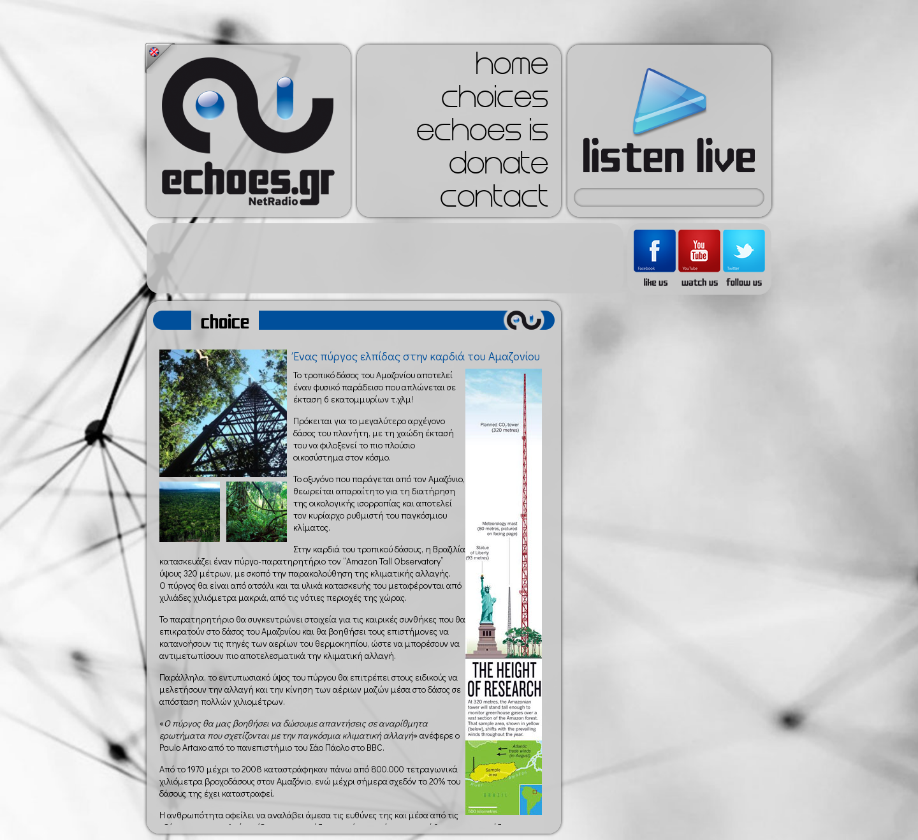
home (512, 68)
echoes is (482, 134)
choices (494, 101)
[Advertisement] (385, 258)
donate (498, 167)
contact (494, 200)
